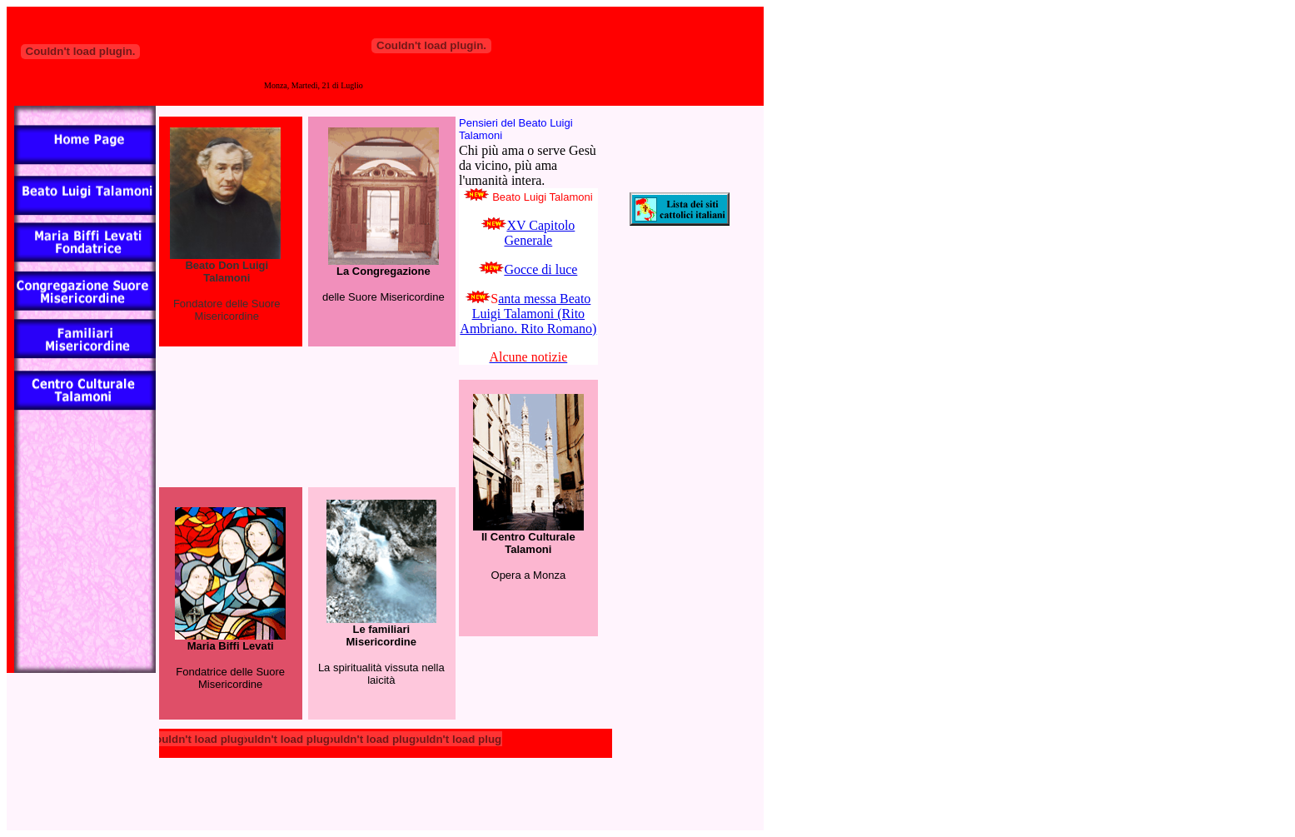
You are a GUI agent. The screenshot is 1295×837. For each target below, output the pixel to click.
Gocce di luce (540, 269)
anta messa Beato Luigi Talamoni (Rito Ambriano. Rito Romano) (528, 313)
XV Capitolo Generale (539, 232)
